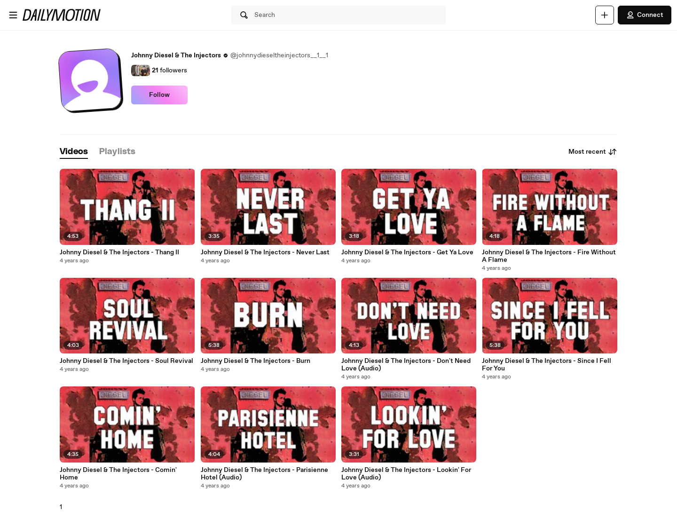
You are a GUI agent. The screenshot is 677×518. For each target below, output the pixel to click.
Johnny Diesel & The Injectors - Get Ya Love (407, 252)
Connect (644, 15)
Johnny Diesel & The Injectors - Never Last (265, 252)
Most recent (592, 152)
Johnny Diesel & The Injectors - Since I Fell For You (546, 364)
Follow (159, 95)
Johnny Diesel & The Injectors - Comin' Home (118, 473)
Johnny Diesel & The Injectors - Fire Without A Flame (549, 256)
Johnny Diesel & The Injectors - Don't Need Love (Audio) (406, 364)
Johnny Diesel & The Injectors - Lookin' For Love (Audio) (406, 473)
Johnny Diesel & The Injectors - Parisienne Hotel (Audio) (264, 473)
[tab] (74, 152)
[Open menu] (13, 15)
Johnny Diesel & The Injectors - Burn (255, 361)
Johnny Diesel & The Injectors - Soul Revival (126, 361)
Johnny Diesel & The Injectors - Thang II (119, 252)
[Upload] (604, 15)
